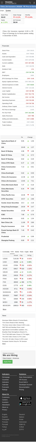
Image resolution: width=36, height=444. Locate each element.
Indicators (5, 382)
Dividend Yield (6, 69)
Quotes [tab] (8, 10)
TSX (4, 299)
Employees (5, 75)
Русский (5, 424)
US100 (5, 265)
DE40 (5, 275)
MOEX (5, 302)
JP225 (5, 269)
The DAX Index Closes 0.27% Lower (14, 336)
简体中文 (22, 424)
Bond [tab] (31, 252)
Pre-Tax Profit (6, 112)
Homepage (6, 377)
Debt (3, 66)
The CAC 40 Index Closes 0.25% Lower (15, 339)
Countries (5, 379)
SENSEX (6, 295)
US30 (5, 262)
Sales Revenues (7, 116)
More (4, 343)
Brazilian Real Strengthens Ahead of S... (15, 332)
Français (5, 422)
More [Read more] (4, 309)
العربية (4, 429)
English (4, 414)
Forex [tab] (22, 252)
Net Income (6, 97)
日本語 (21, 427)
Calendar (5, 384)
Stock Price (5, 50)
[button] (34, 3)
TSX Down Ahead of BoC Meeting (13, 322)
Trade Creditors (7, 122)
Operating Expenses (8, 100)
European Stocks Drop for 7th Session (14, 341)
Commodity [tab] (6, 252)
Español (5, 417)
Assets (4, 53)
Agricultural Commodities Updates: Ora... (15, 329)
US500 (5, 258)
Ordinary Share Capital (9, 106)
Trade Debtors (6, 125)
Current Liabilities (7, 63)
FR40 (5, 279)
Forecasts (5, 387)
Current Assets (7, 60)
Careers (5, 400)
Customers (6, 397)
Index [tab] (12, 251)
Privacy (4, 410)
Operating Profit (7, 103)
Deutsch (22, 414)
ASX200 (5, 289)
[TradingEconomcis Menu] (2, 2)
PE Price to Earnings (8, 109)
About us (5, 407)
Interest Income (7, 88)
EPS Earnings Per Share (10, 78)
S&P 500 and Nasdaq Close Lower (13, 327)
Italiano (21, 417)
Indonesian (23, 422)
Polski (21, 419)
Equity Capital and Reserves (11, 81)
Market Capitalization (9, 94)
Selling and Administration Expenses (11, 119)
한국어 (21, 429)
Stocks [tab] (17, 252)
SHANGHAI (7, 292)
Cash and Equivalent (8, 56)
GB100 (5, 272)
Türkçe (4, 427)
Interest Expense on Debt (10, 85)
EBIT (3, 72)
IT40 (4, 282)
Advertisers (6, 405)
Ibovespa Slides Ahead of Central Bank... (15, 320)
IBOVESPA (6, 305)
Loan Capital (6, 91)
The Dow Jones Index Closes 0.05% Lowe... (16, 325)
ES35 (5, 285)
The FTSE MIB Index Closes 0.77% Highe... (16, 334)
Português (5, 419)
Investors (5, 402)
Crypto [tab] (27, 252)
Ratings (4, 389)
